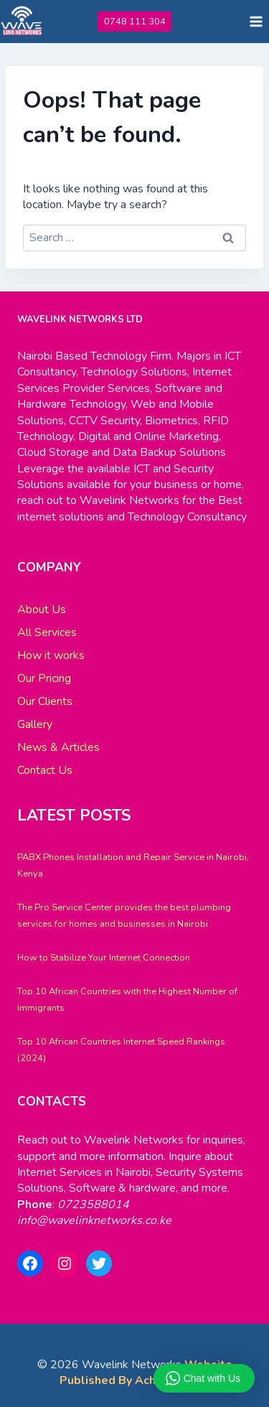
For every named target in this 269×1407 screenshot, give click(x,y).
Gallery (34, 724)
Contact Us (44, 770)
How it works (51, 655)
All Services (47, 632)
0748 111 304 (135, 21)
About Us (41, 609)
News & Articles (58, 747)
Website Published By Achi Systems (146, 1372)
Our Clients (44, 701)
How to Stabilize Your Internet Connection (103, 957)
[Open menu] (255, 21)
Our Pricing (44, 678)
